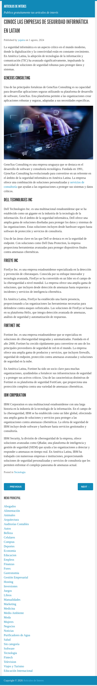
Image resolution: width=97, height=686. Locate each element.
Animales (9, 515)
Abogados (10, 506)
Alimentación (12, 510)
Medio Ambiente (14, 613)
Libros (8, 595)
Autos (7, 528)
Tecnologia (20, 472)
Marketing (10, 604)
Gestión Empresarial (16, 577)
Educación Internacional (18, 670)
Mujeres (9, 621)
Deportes (9, 546)
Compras (9, 541)
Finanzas (9, 564)
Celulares (9, 537)
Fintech (8, 657)
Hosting (8, 581)
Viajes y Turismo (14, 666)
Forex (7, 568)
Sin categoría (11, 644)
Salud (7, 639)
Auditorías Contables (16, 524)
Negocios (9, 626)
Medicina (9, 608)
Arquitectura (11, 519)
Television (10, 661)
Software (9, 648)
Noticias (9, 630)
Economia (10, 550)
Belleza (8, 533)
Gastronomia (11, 573)
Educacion (10, 555)
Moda (7, 617)
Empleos (9, 559)
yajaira (21, 40)
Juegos (8, 590)
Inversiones (11, 586)
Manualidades (12, 599)
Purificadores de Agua (17, 635)
